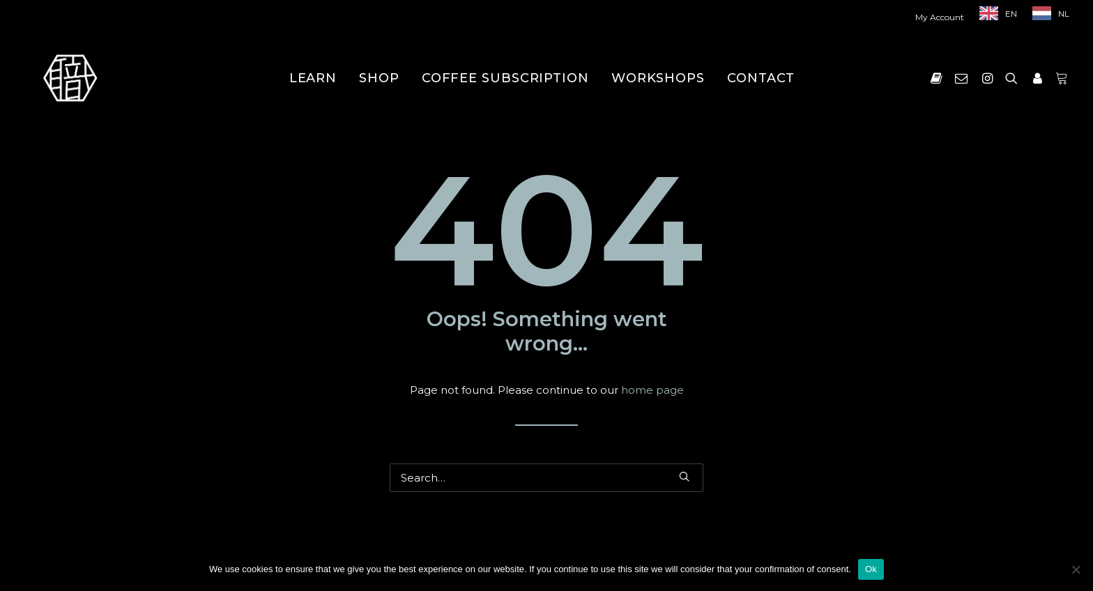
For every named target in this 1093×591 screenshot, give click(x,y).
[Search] (546, 477)
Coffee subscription (505, 78)
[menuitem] (942, 17)
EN (1011, 13)
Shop (379, 78)
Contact (761, 78)
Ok (871, 569)
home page (652, 390)
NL (1063, 13)
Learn (313, 78)
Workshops (658, 78)
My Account (939, 17)
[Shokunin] (70, 78)
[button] (939, 78)
